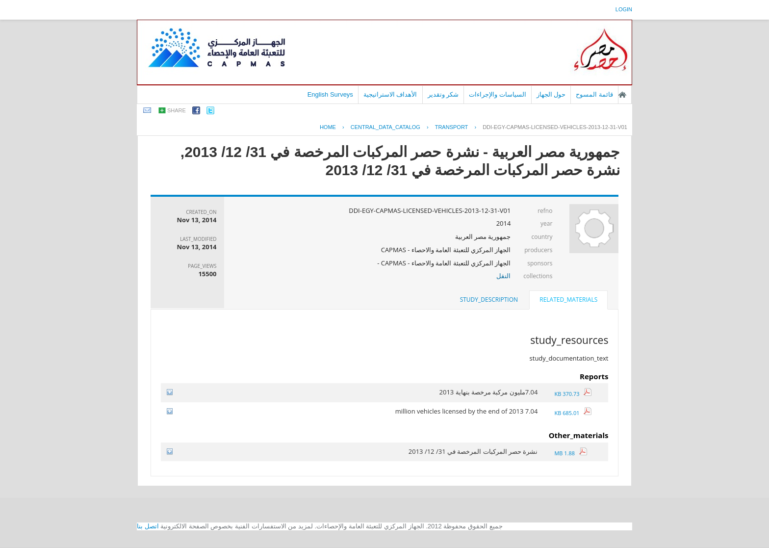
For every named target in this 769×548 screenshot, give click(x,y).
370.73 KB (572, 393)
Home (328, 127)
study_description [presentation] (489, 299)
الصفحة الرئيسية (622, 95)
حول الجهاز (551, 94)
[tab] (568, 300)
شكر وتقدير (443, 94)
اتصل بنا (148, 526)
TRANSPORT (451, 127)
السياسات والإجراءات (497, 94)
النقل (503, 275)
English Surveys (330, 94)
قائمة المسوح (594, 94)
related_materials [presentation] (568, 299)
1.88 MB (570, 453)
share (176, 110)
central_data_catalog (385, 127)
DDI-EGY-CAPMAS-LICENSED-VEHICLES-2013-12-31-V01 (555, 127)
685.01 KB (572, 413)
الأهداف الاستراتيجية (390, 94)
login (623, 9)
